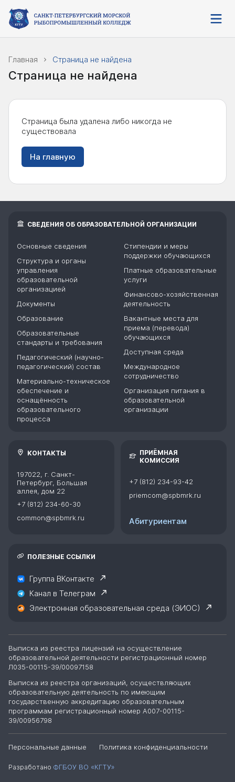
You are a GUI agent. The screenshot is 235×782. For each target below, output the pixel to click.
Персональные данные (47, 747)
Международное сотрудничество (152, 371)
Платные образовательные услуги (170, 275)
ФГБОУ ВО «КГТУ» (83, 767)
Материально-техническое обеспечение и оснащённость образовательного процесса (63, 400)
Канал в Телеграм (62, 593)
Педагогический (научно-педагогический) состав (60, 362)
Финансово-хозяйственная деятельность (171, 299)
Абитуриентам (158, 521)
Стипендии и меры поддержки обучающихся (167, 251)
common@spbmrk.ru (50, 517)
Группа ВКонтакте (62, 579)
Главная (23, 59)
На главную (53, 157)
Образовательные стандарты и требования (59, 338)
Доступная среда (154, 352)
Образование (40, 318)
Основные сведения (52, 246)
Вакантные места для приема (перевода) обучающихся (161, 327)
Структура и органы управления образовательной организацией (51, 274)
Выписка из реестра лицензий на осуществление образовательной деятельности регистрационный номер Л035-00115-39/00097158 (107, 657)
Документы (36, 303)
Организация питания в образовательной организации (164, 400)
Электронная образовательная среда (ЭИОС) (115, 608)
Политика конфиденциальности (153, 747)
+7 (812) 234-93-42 (161, 481)
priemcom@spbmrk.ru (165, 495)
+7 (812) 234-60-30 (49, 504)
